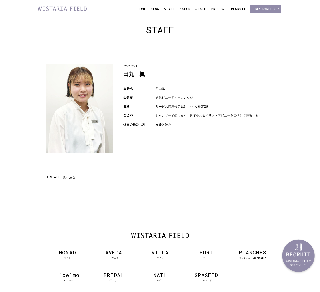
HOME (142, 9)
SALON (185, 9)
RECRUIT (238, 9)
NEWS (155, 9)
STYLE (169, 9)
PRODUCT (218, 9)
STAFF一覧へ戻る (62, 177)
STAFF (200, 9)
